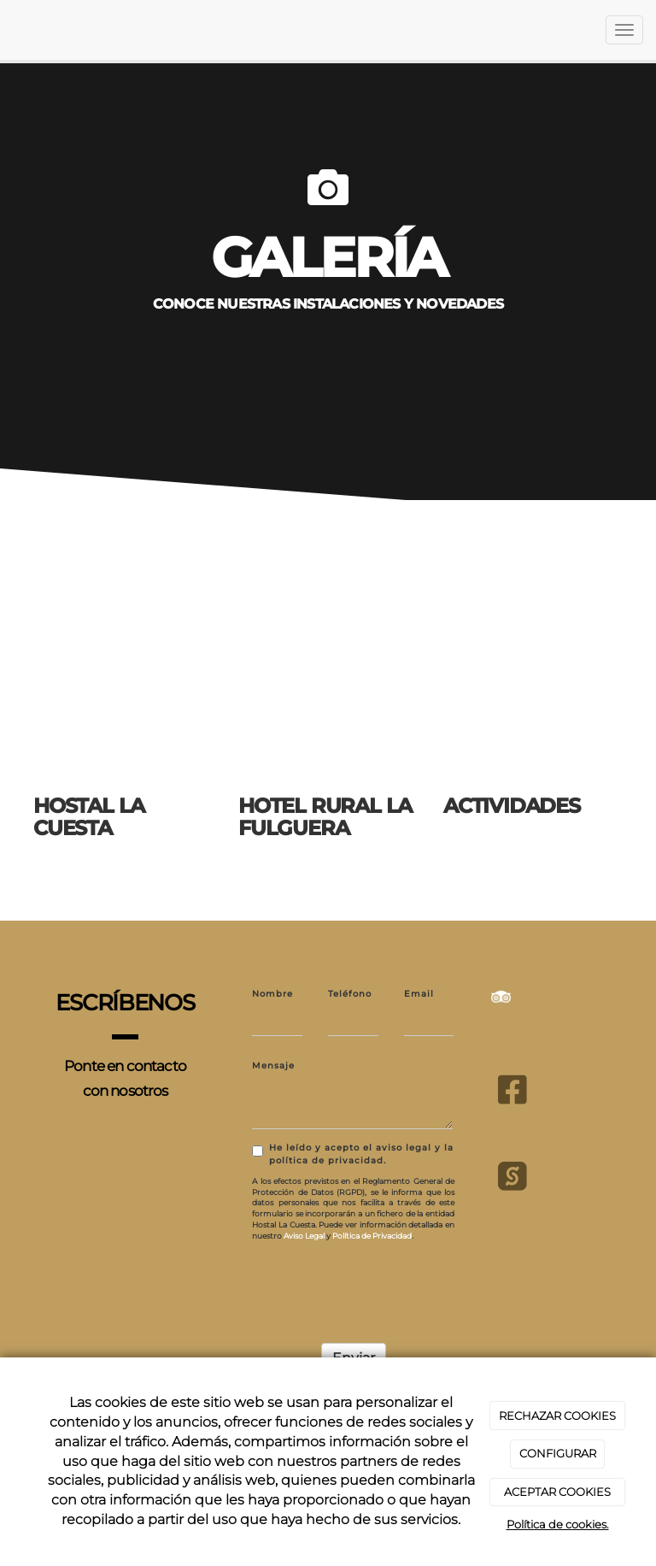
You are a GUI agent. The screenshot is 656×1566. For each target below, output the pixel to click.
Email (419, 993)
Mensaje (273, 1065)
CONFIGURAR (557, 1453)
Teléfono (350, 993)
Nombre (272, 993)
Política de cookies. (558, 1524)
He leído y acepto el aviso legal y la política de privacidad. (353, 1154)
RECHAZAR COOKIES (557, 1415)
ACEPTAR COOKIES (557, 1491)
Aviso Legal (304, 1235)
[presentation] (382, 1287)
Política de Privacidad (372, 1235)
